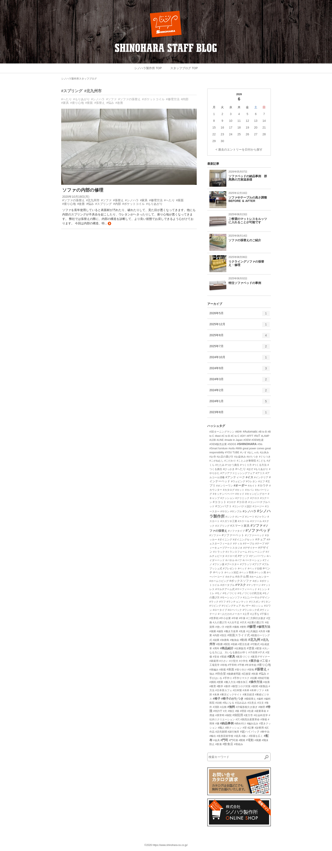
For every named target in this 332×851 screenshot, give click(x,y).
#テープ (259, 543)
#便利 (243, 626)
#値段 (220, 631)
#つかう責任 (232, 464)
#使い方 (219, 626)
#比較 (218, 702)
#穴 (238, 719)
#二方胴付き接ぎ (256, 618)
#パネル (230, 560)
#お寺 (212, 456)
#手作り (227, 678)
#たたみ (219, 464)
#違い (245, 736)
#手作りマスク (241, 678)
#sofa (231, 448)
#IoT (257, 435)
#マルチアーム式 (225, 589)
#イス (249, 477)
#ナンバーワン (257, 556)
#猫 (237, 711)
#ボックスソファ (241, 580)
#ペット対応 (232, 572)
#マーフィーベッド (246, 589)
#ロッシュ (257, 605)
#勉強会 (234, 640)
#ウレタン (251, 481)
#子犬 (261, 652)
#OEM (246, 440)
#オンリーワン (224, 485)
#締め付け (240, 723)
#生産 (250, 711)
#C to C (235, 435)
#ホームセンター (259, 576)
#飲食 (218, 744)
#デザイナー (250, 547)
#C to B (225, 435)
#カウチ (263, 485)
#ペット (218, 572)
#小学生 (243, 660)
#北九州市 (93, 91)
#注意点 (252, 702)
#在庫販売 (240, 648)
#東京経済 (248, 694)
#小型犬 (233, 660)
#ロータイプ (220, 609)
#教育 (212, 686)
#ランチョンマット (237, 601)
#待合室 (220, 673)
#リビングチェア (231, 605)
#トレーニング (256, 551)
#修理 (251, 626)
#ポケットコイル (153, 99)
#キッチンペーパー (224, 493)
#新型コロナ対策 (241, 686)
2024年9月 (239, 370)
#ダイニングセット (244, 539)
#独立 (231, 711)
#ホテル (230, 576)
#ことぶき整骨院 (246, 460)
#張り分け (241, 669)
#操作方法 (255, 682)
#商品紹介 (227, 648)
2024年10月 (239, 359)
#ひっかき (229, 469)
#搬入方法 (230, 682)
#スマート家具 (240, 525)
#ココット (219, 502)
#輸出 (212, 736)
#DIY (243, 435)
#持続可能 (263, 678)
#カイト (252, 485)
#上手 (246, 614)
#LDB (212, 440)
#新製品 (263, 686)
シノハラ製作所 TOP (148, 68)
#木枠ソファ (257, 690)
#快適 (255, 673)
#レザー (246, 605)
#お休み (264, 452)
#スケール (243, 521)
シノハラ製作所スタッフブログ (79, 78)
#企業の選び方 (256, 622)
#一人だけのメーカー (230, 614)
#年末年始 (251, 664)
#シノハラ (98, 99)
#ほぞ (250, 469)
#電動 (250, 740)
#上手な (254, 614)
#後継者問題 (234, 673)
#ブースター (232, 564)
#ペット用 (260, 572)
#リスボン (255, 601)
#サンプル (236, 511)
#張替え (99, 102)
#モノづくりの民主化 (250, 593)
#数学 (220, 686)
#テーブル (249, 543)
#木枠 (246, 690)
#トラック (219, 551)
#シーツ (249, 516)
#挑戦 (212, 682)
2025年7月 (239, 348)
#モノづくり (230, 593)
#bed (218, 435)
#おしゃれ (253, 452)
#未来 (216, 694)
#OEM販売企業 (218, 444)
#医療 (219, 644)
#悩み (110, 102)
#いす (243, 452)
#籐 (217, 723)
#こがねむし (216, 460)
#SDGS (232, 444)
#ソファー (215, 535)
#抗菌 (253, 678)
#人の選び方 (220, 622)
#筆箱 (263, 719)
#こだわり (230, 460)
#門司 (224, 740)
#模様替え (250, 698)
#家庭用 (214, 660)
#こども (261, 460)
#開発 (242, 740)
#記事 (251, 727)
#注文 (260, 702)
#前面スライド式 (238, 635)
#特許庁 (217, 711)
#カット (239, 489)
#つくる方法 (260, 464)
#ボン (256, 581)
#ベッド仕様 (255, 568)
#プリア (257, 564)
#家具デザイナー (260, 656)
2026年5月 (239, 315)
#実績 (223, 656)
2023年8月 (239, 414)
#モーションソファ (231, 597)
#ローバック (235, 609)
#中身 (242, 618)
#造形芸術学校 (225, 736)
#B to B (263, 431)
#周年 (216, 648)
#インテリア (261, 477)
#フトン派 (218, 564)
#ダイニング (225, 539)
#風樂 (258, 740)
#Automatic (250, 431)
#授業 (220, 682)
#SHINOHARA (247, 444)
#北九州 (254, 639)
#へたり (66, 99)
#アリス (260, 473)
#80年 (238, 431)
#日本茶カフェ (223, 690)
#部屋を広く (256, 736)
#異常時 (219, 715)
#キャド (239, 493)
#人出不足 (233, 622)
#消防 (216, 707)
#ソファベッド (257, 530)
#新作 (227, 686)
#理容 (243, 711)
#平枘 (241, 664)
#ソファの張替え (129, 99)
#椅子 (216, 698)
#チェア (260, 539)
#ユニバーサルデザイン (256, 597)
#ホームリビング (219, 581)
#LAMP (265, 435)
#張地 (250, 669)
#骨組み (238, 744)
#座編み (214, 669)
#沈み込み (241, 702)
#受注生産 (244, 644)
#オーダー (240, 485)
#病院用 (237, 715)
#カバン (249, 489)
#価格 (235, 626)
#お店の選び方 (225, 456)
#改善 (119, 102)
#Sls (259, 444)
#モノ (218, 593)
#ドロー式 (231, 556)
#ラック (214, 601)
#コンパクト (223, 506)
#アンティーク (235, 477)
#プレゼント (230, 568)
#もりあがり (81, 99)
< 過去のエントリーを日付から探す (239, 149)
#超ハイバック (250, 731)
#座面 (89, 102)
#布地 (223, 664)
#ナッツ (243, 556)
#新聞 (254, 686)
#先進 (242, 631)
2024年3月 (239, 381)
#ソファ (111, 99)
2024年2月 (239, 392)
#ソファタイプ (236, 530)
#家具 (65, 102)
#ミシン (262, 589)
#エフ (261, 481)
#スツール (256, 521)
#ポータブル (227, 585)
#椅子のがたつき (232, 698)
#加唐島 (224, 640)
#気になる (228, 702)
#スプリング (71, 91)
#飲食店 (228, 744)
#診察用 (259, 727)
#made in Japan (233, 440)
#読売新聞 (221, 731)
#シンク (230, 516)
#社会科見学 (261, 715)
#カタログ (229, 489)
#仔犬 (243, 622)
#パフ (238, 560)
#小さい (223, 660)
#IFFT (250, 435)
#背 (245, 727)
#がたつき (252, 456)
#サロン (225, 511)
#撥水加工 (242, 682)
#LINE (220, 440)
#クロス (254, 498)
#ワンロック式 (251, 609)
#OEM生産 (257, 440)
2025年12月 (239, 326)
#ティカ (237, 543)
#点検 (223, 707)
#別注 (223, 635)
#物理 (261, 707)
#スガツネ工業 (228, 521)
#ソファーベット (233, 535)
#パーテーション (252, 560)
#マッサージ (254, 585)
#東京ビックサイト (231, 694)
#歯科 (260, 698)
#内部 (185, 99)
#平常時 (232, 664)
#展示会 (254, 660)
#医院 (226, 644)
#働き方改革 (231, 631)
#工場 (264, 660)
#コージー (258, 506)
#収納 (234, 644)
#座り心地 (77, 102)
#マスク (240, 585)
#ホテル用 (242, 576)
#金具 (216, 740)
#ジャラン (261, 516)
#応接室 (246, 673)
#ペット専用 (246, 572)
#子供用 (252, 652)
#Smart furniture (218, 448)
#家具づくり (243, 656)
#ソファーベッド (254, 535)
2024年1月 (239, 403)
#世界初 (214, 618)
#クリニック (242, 498)
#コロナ (231, 502)
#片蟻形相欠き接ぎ (247, 707)
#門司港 (233, 740)
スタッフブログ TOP (184, 68)
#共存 (262, 631)
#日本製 (237, 690)
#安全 (216, 656)
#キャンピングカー (256, 493)
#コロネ (242, 502)
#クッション (227, 498)
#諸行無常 (233, 731)
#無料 (231, 706)
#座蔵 (222, 669)
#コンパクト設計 (242, 506)
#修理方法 (173, 99)
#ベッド (242, 568)
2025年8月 (239, 337)
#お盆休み (240, 456)
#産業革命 (260, 711)
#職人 (221, 727)
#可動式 (255, 644)
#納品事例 (227, 723)
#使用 (228, 626)
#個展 (212, 631)
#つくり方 (246, 464)
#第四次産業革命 (250, 719)
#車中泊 (265, 731)
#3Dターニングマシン (221, 431)
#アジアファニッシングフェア (237, 473)
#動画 (244, 639)
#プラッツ (246, 564)
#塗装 (251, 648)
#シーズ (239, 516)
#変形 (258, 648)
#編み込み (253, 723)
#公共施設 (252, 631)
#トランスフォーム (236, 551)
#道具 (237, 736)
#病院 (228, 715)
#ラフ (222, 601)
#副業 (216, 640)
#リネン (266, 601)
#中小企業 (225, 618)
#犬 (225, 711)
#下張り (264, 614)
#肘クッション (233, 727)
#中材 (235, 618)
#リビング (215, 605)
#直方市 (248, 715)
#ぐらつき (265, 456)
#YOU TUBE (232, 452)
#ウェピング (238, 481)
